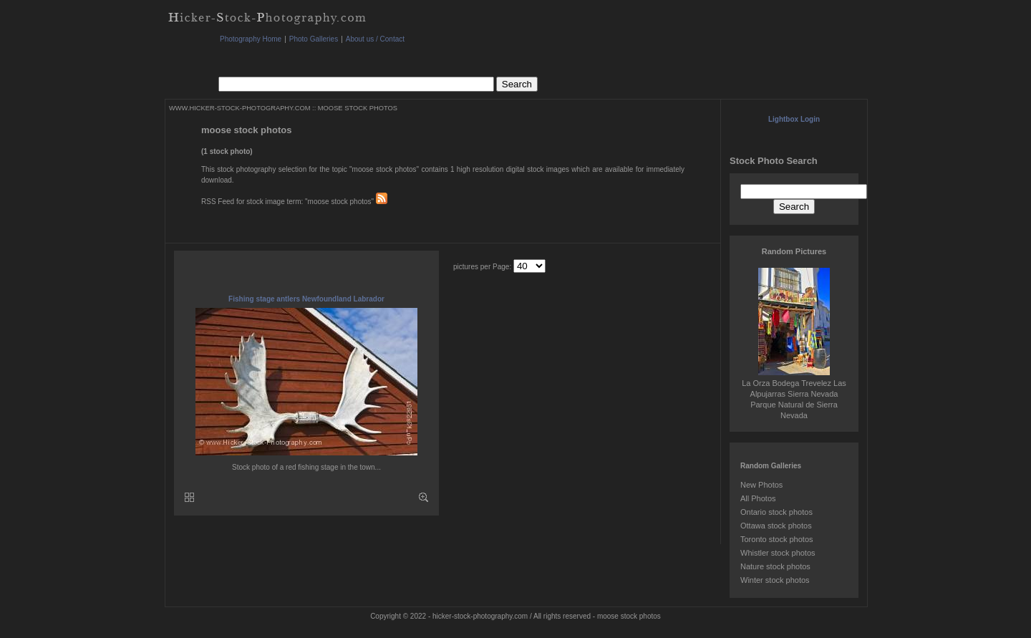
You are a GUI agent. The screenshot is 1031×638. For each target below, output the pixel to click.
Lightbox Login (794, 119)
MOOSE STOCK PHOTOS (357, 108)
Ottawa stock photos (776, 525)
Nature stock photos (775, 566)
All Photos (758, 498)
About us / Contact (375, 39)
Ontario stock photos (776, 512)
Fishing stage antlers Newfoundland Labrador (306, 299)
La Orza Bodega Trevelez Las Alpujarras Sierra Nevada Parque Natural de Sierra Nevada (794, 394)
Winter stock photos (775, 580)
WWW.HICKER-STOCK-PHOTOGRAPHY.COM (239, 108)
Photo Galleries (313, 39)
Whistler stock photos (777, 552)
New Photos (761, 484)
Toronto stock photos (776, 539)
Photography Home (250, 39)
